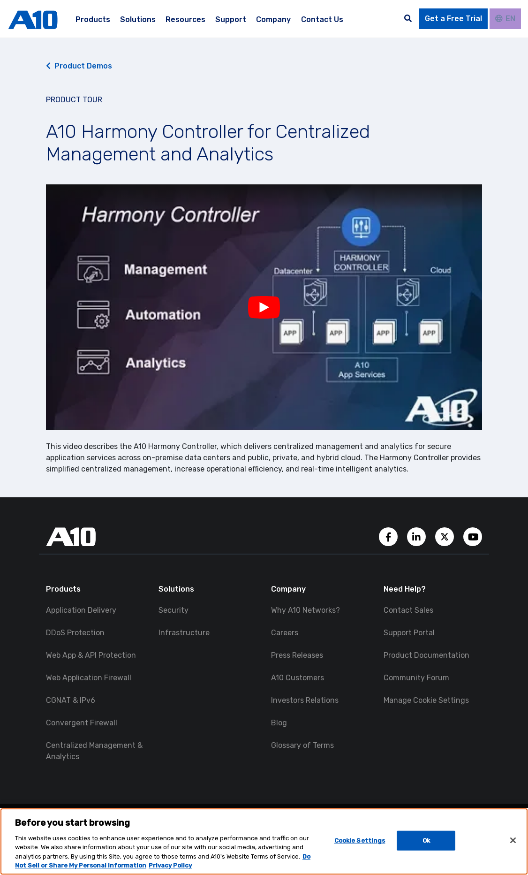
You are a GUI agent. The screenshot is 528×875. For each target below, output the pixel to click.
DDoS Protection (75, 632)
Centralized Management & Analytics (94, 751)
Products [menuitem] (92, 19)
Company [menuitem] (273, 19)
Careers (284, 632)
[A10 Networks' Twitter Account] (445, 536)
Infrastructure (184, 632)
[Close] (513, 840)
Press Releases (297, 655)
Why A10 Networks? (305, 610)
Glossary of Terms (302, 745)
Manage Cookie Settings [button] (426, 700)
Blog (279, 722)
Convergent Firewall (81, 722)
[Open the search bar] (408, 18)
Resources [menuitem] (185, 19)
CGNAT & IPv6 (70, 700)
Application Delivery (81, 610)
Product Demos (79, 65)
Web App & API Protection (91, 655)
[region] (264, 841)
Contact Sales (408, 610)
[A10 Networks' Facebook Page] (389, 536)
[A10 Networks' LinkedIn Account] (417, 536)
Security (173, 610)
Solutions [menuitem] (138, 19)
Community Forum (416, 677)
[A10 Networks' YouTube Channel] (472, 536)
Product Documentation (426, 655)
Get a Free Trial (453, 18)
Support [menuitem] (230, 19)
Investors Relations (305, 700)
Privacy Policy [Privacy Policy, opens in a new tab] (170, 865)
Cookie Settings (359, 840)
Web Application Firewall (88, 677)
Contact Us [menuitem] (322, 19)
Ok (426, 840)
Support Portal (409, 632)
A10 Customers (297, 677)
